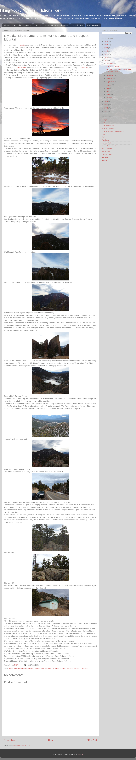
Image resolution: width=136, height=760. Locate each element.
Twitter (104, 160)
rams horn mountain (81, 668)
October (110, 78)
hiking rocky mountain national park (21, 668)
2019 (106, 48)
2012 (106, 108)
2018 (106, 51)
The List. (38, 25)
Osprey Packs (107, 154)
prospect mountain (66, 668)
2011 (106, 111)
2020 (106, 45)
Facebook (105, 140)
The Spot (105, 157)
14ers (104, 123)
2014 (106, 101)
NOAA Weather (107, 149)
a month (21, 45)
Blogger (80, 754)
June (108, 91)
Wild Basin (84, 68)
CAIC (104, 134)
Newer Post (9, 740)
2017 (106, 54)
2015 (106, 61)
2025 (106, 41)
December (110, 63)
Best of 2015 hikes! (112, 66)
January (109, 98)
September (110, 82)
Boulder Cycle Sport (109, 128)
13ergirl (104, 120)
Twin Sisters (21, 68)
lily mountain (54, 668)
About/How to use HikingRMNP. (56, 25)
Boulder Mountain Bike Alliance (113, 131)
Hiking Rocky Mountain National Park (30, 10)
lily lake (47, 668)
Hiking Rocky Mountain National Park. (17, 25)
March (109, 94)
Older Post (92, 740)
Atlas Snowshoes (108, 125)
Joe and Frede (107, 143)
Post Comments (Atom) (21, 745)
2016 (106, 57)
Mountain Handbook (109, 146)
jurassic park (39, 668)
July (108, 88)
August (109, 85)
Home (51, 740)
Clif (103, 137)
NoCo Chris (106, 152)
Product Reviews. (93, 25)
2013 (106, 105)
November (110, 75)
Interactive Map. (77, 25)
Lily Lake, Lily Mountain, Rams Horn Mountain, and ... (118, 70)
